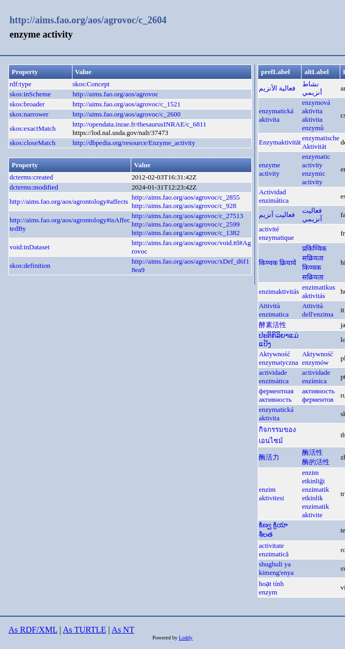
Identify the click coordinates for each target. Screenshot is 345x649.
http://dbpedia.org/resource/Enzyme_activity (133, 143)
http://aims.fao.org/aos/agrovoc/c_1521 (126, 104)
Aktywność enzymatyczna (278, 358)
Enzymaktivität (280, 142)
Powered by (165, 638)
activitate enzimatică (273, 550)
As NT (123, 629)
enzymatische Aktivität (321, 142)
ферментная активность (276, 395)
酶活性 (312, 452)
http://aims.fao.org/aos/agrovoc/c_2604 (88, 20)
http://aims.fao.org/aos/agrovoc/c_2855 (186, 197)
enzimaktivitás (279, 291)
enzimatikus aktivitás (318, 291)
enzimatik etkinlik (315, 493)
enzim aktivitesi (271, 493)
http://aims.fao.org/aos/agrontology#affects (69, 201)
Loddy (186, 638)
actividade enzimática (273, 376)
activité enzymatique (276, 233)
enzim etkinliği (313, 476)
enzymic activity (313, 177)
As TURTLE (84, 629)
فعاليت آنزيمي (312, 214)
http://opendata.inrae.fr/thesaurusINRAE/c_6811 (139, 124)
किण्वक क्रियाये (277, 263)
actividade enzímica (316, 376)
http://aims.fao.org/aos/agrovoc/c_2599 (186, 224)
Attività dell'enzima (317, 310)
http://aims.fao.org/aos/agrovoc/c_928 (184, 206)
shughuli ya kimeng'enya (276, 568)
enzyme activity (269, 169)
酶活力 (269, 457)
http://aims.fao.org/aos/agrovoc (115, 94)
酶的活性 (316, 462)
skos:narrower (29, 114)
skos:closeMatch (33, 143)
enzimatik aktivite (315, 510)
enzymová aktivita (316, 106)
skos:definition (30, 265)
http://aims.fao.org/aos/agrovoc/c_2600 (126, 114)
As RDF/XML (32, 629)
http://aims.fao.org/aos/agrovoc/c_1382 (186, 233)
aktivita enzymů (313, 123)
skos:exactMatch (33, 128)
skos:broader (27, 104)
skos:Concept (91, 84)
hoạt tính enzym (271, 588)
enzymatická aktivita (276, 115)
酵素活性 (272, 325)
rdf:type (20, 84)
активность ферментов (318, 395)
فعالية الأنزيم (277, 88)
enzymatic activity (316, 160)
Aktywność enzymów (317, 358)
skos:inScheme (30, 94)
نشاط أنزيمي (312, 88)
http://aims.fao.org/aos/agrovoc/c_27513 (187, 216)
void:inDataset (30, 247)
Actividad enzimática (273, 196)
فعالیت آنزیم (277, 215)
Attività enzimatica (273, 310)
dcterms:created (31, 177)
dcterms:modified (34, 187)
